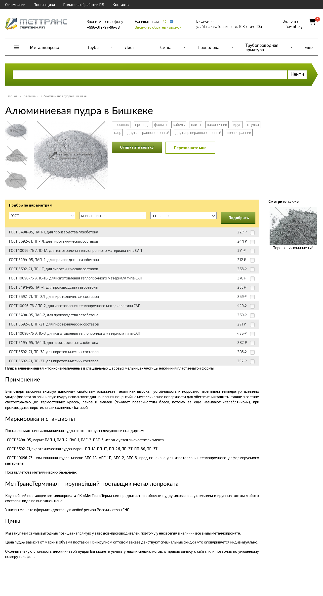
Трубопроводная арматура (261, 47)
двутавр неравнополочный (198, 132)
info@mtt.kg (293, 26)
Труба (93, 47)
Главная (11, 96)
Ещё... (310, 47)
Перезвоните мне (190, 147)
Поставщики (44, 4)
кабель (179, 124)
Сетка (165, 47)
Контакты (121, 4)
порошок (121, 124)
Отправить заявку (137, 147)
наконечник (217, 124)
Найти (297, 74)
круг (237, 124)
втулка (253, 124)
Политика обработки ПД (83, 4)
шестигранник (239, 132)
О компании (15, 4)
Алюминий (31, 96)
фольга (160, 124)
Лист (129, 47)
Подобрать (239, 217)
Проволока (208, 47)
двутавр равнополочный (148, 132)
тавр (117, 132)
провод (141, 124)
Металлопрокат (45, 47)
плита (196, 124)
